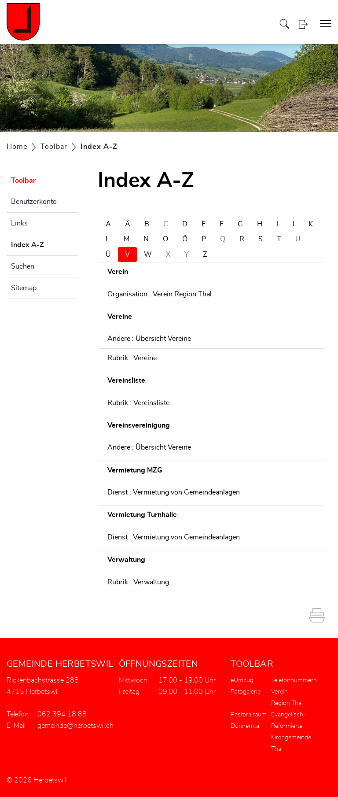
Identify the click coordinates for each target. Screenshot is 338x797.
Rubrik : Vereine (132, 358)
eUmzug (242, 680)
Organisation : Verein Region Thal (159, 294)
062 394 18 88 (62, 714)
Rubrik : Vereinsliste (138, 402)
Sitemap (24, 287)
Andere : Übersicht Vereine (149, 338)
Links (19, 223)
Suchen (22, 266)
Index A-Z (44, 243)
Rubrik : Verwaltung (138, 582)
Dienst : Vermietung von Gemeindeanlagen (173, 492)
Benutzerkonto (34, 201)
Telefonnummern (294, 680)
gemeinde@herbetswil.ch (75, 725)
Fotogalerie (246, 692)
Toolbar (23, 180)
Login (303, 24)
